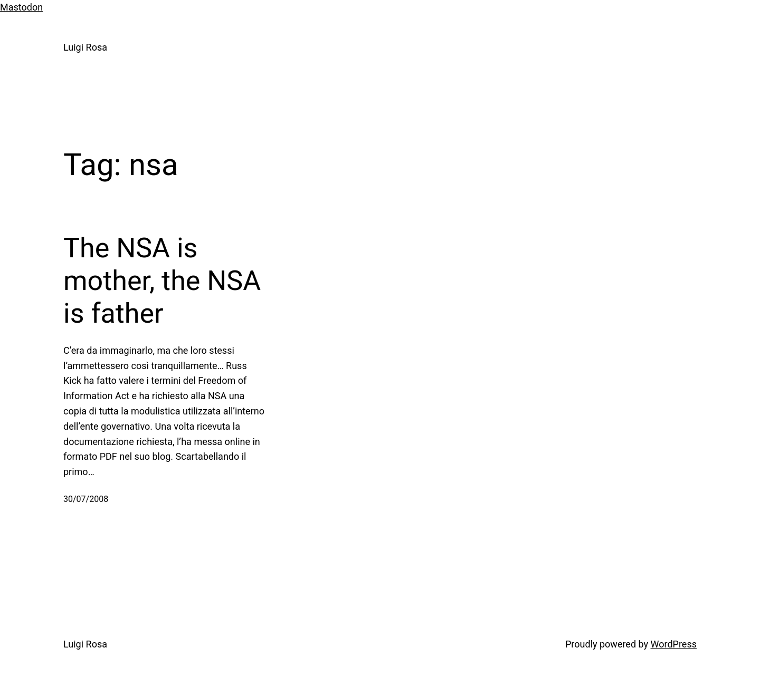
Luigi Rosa (85, 47)
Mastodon (21, 7)
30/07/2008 (85, 499)
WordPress (674, 644)
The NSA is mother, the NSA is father (162, 281)
